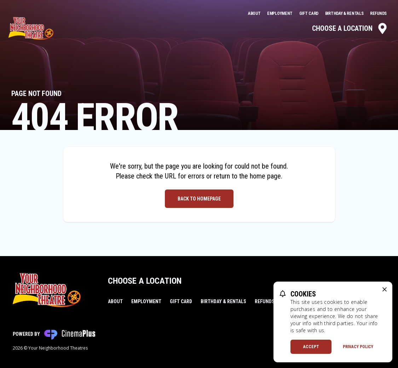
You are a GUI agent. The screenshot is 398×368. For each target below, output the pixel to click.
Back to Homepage (199, 199)
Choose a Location (350, 28)
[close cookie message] (384, 289)
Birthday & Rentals (344, 13)
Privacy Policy (358, 346)
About (254, 13)
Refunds (378, 13)
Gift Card (309, 13)
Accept (311, 346)
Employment (280, 13)
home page (265, 176)
